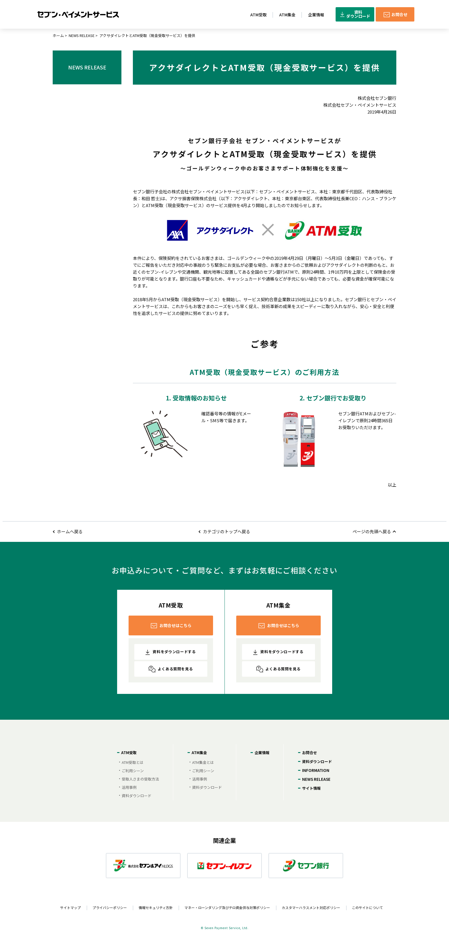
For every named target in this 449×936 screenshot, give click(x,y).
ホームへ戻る (70, 531)
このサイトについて (367, 907)
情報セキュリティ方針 (156, 907)
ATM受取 (129, 752)
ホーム (58, 35)
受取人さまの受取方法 (140, 779)
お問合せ (309, 752)
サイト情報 (311, 788)
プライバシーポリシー (109, 907)
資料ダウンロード (136, 795)
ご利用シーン (133, 770)
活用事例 (129, 787)
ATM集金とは (203, 762)
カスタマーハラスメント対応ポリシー (311, 907)
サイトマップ (70, 907)
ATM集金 (199, 752)
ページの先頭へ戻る (371, 531)
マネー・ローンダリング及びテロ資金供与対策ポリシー (227, 907)
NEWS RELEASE (81, 35)
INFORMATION (315, 770)
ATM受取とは (132, 762)
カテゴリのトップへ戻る (226, 531)
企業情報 (262, 752)
